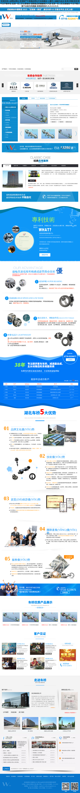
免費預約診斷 (50, 24)
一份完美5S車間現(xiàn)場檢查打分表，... (11, 755)
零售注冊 (68, 12)
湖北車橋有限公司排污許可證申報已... (10, 757)
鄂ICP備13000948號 (32, 788)
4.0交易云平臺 (42, 12)
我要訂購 (53, 121)
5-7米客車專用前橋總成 (63, 104)
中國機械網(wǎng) (26, 768)
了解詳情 (61, 121)
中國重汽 (25, 165)
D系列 (6, 129)
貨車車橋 (7, 120)
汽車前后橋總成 (12, 69)
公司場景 (5, 712)
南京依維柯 (54, 165)
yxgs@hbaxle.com (42, 786)
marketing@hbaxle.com (51, 786)
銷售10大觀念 (35, 757)
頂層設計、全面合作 (7, 753)
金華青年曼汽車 (70, 91)
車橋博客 (64, 776)
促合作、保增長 (6, 750)
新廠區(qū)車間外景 (12, 731)
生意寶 (20, 768)
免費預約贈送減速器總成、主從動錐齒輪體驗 (40, 371)
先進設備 (13, 712)
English (64, 12)
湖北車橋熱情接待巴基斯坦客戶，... (40, 755)
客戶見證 (42, 24)
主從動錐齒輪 (33, 24)
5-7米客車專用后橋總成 (34, 624)
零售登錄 (73, 12)
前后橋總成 (14, 24)
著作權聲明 (50, 782)
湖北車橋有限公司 (35, 696)
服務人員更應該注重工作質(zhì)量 (39, 762)
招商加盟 (68, 643)
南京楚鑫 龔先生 (49, 643)
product (13, 100)
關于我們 (7, 689)
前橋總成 (7, 113)
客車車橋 (7, 110)
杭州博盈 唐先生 (21, 643)
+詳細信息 (19, 747)
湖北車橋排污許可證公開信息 (39, 750)
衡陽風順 (63, 165)
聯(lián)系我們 (73, 24)
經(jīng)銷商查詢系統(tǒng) (56, 12)
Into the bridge (40, 682)
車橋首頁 (6, 24)
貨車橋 (33, 98)
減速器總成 (8, 127)
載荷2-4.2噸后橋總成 (72, 624)
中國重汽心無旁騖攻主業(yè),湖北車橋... (11, 762)
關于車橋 (66, 24)
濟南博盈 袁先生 (49, 658)
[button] (38, 47)
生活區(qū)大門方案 (67, 731)
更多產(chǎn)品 (69, 121)
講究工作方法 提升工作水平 (38, 759)
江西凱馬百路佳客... (57, 91)
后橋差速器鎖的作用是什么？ (68, 742)
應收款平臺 (48, 12)
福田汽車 (16, 165)
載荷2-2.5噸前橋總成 (53, 624)
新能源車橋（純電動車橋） (11, 117)
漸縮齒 (6, 137)
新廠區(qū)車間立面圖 (48, 731)
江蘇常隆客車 (44, 91)
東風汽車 (33, 165)
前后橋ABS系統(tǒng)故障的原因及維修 (11, 759)
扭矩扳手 (32, 768)
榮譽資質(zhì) (68, 689)
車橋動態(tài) (58, 24)
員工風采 (21, 712)
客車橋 (23, 98)
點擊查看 (31, 187)
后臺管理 (54, 782)
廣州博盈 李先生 (21, 658)
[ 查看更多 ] (53, 707)
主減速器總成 (23, 24)
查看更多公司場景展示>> (71, 712)
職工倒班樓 (30, 731)
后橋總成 (7, 115)
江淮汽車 (30, 91)
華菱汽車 (17, 91)
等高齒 (6, 134)
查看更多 (40, 607)
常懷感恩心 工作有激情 (37, 752)
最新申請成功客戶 (40, 379)
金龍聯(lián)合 (43, 165)
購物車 (76, 12)
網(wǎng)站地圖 (71, 776)
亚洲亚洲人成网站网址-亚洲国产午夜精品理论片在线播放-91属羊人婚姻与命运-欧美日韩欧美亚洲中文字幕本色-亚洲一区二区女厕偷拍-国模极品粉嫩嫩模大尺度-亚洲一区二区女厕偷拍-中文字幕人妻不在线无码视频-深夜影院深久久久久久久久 (40, 3)
